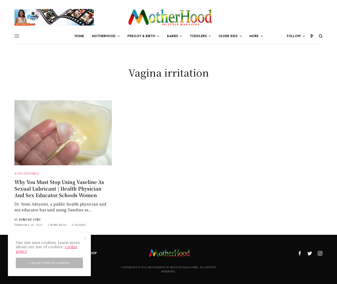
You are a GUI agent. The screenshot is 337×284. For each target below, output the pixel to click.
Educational (26, 173)
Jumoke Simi (30, 219)
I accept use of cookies (49, 263)
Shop (92, 253)
